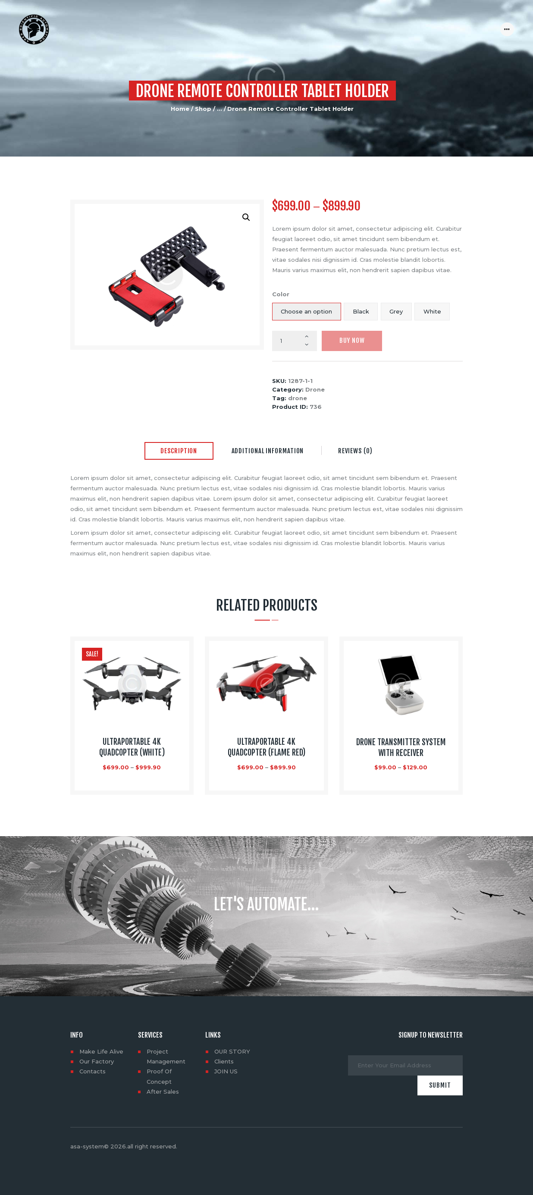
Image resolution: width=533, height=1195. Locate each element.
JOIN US (226, 1071)
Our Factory (96, 1061)
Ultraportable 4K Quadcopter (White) (132, 747)
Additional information (268, 451)
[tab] (178, 451)
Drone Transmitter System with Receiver (401, 747)
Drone (315, 389)
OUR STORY (232, 1051)
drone (297, 398)
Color (280, 294)
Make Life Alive (101, 1051)
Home (180, 108)
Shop (203, 108)
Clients (224, 1061)
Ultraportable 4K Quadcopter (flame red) (266, 747)
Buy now (352, 340)
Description (178, 451)
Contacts (92, 1071)
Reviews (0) (355, 451)
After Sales (163, 1091)
